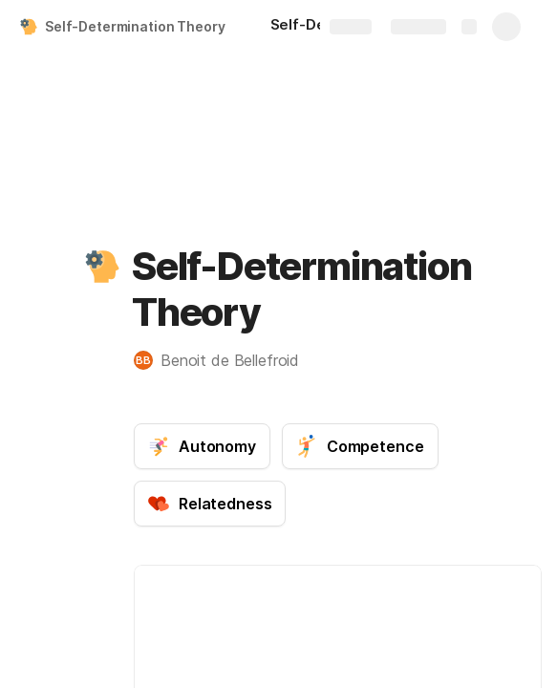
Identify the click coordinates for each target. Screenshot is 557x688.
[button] (102, 267)
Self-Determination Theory (135, 26)
